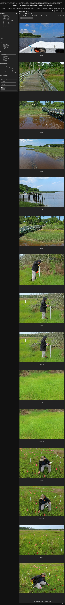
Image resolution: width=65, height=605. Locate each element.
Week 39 (62, 15)
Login (4, 77)
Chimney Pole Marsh (7, 30)
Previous (38, 601)
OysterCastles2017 (8, 70)
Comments (5, 58)
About (4, 59)
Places (4, 21)
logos (4, 35)
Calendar (5, 48)
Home (20, 11)
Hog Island (5, 29)
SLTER (4, 15)
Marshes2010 (6, 26)
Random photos (6, 47)
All (26, 13)
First (34, 601)
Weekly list (62, 13)
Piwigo (63, 603)
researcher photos (6, 20)
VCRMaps (5, 16)
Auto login (3, 87)
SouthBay (5, 23)
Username (3, 81)
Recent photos (6, 45)
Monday (27, 15)
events (4, 36)
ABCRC (4, 18)
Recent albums (6, 46)
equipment (5, 17)
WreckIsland (5, 28)
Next (47, 601)
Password (3, 84)
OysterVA (5, 25)
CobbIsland (5, 24)
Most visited (5, 44)
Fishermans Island (7, 31)
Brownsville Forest (7, 22)
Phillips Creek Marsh (7, 27)
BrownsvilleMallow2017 (8, 72)
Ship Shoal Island (7, 32)
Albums (2, 13)
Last (50, 601)
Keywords (5, 56)
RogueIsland (6, 33)
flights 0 (4, 19)
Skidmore (5, 34)
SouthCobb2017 (7, 68)
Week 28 (22, 15)
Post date (21, 13)
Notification (5, 60)
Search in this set (27, 18)
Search (4, 57)
